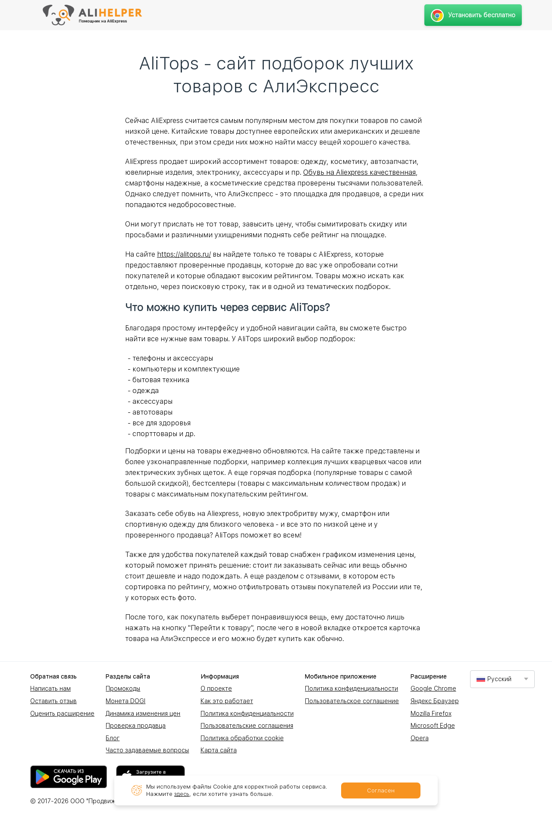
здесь (182, 794)
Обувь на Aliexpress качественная (359, 172)
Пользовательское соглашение (352, 701)
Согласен (381, 790)
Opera (420, 738)
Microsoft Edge (433, 725)
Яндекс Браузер (435, 701)
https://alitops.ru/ (184, 254)
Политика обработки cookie (242, 738)
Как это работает (227, 701)
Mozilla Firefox (431, 713)
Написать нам (50, 688)
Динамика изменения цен (143, 713)
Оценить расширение (62, 713)
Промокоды (123, 688)
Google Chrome (433, 688)
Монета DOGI (125, 701)
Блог (112, 738)
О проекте (216, 688)
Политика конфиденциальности (247, 713)
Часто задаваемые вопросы (147, 750)
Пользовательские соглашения (247, 725)
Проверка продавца (136, 725)
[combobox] (502, 679)
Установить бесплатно (472, 15)
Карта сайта (219, 750)
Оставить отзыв (53, 701)
